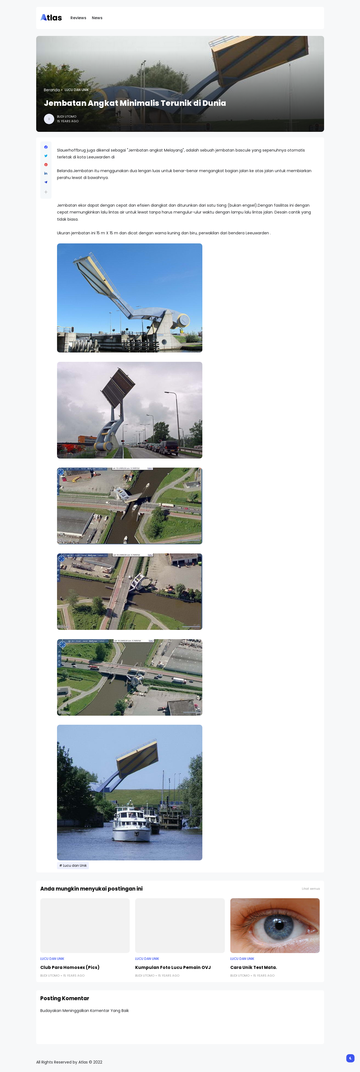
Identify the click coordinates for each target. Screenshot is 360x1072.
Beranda (52, 90)
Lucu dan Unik (77, 90)
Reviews (78, 18)
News (97, 18)
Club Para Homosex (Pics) (70, 967)
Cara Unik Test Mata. (253, 967)
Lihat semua (311, 889)
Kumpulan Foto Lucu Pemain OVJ (173, 967)
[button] (45, 192)
